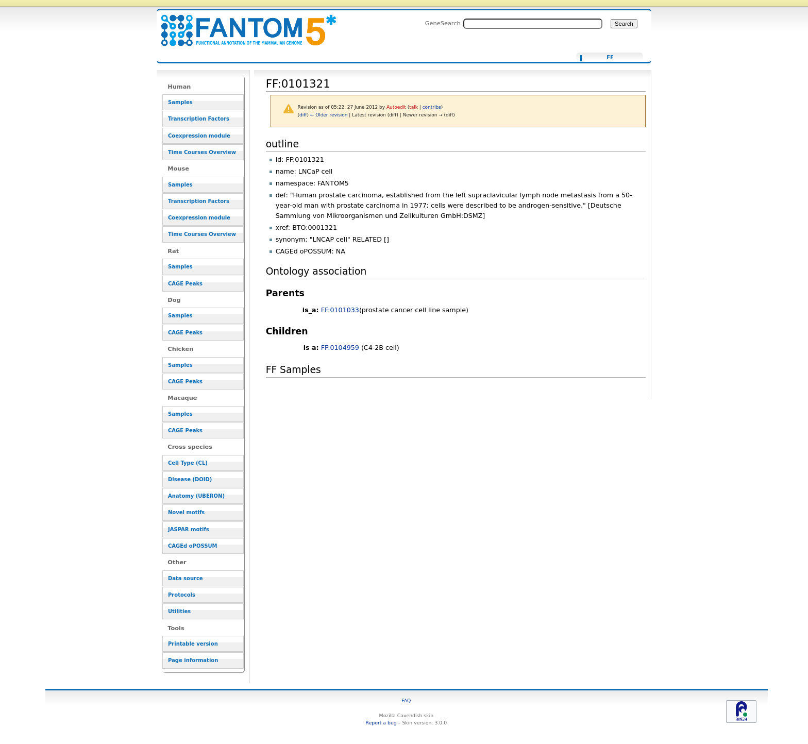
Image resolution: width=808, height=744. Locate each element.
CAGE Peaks (185, 283)
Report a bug (380, 722)
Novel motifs (186, 512)
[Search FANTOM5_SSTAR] (532, 24)
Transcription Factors (198, 119)
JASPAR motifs (188, 529)
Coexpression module (199, 136)
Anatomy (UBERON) (196, 496)
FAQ (406, 700)
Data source (185, 578)
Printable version (193, 644)
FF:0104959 (340, 347)
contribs (432, 107)
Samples (180, 102)
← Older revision (329, 114)
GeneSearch (443, 23)
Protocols (181, 595)
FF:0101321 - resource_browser (242, 24)
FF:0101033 (340, 310)
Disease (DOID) (190, 479)
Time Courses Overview (202, 152)
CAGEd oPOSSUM (192, 546)
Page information (193, 660)
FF (610, 57)
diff (303, 114)
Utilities (179, 611)
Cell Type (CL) (188, 463)
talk (413, 107)
